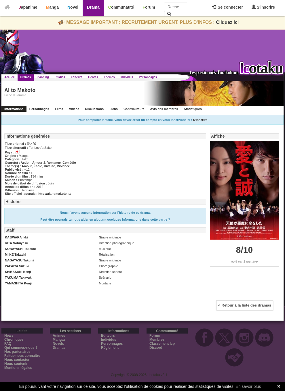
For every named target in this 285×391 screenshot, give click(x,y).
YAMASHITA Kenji (18, 283)
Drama (93, 7)
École (38, 166)
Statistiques (193, 109)
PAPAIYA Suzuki (17, 266)
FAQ (8, 344)
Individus (126, 77)
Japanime (28, 7)
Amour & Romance (46, 162)
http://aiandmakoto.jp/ (54, 193)
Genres (93, 77)
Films (59, 109)
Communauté (121, 7)
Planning (43, 77)
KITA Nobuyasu (16, 243)
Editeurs (108, 336)
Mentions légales (18, 368)
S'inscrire (263, 7)
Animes (59, 336)
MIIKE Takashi (15, 254)
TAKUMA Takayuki (19, 277)
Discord (155, 348)
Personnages (148, 77)
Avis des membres (164, 109)
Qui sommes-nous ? (20, 348)
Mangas (59, 340)
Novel (72, 7)
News (8, 336)
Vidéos (74, 109)
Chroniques (14, 340)
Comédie (69, 162)
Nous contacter (16, 360)
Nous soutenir (16, 364)
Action (26, 162)
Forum (148, 7)
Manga (52, 7)
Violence (63, 166)
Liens (113, 109)
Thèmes (109, 77)
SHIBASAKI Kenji (18, 271)
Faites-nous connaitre (22, 356)
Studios (60, 77)
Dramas (25, 77)
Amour (27, 166)
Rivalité (49, 166)
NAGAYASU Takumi (19, 260)
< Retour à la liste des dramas (244, 305)
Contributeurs (134, 109)
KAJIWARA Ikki (16, 237)
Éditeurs (76, 77)
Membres (157, 340)
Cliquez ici (227, 22)
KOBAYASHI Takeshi (20, 249)
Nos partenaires (17, 352)
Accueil (9, 77)
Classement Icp (162, 344)
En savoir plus (248, 386)
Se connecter (227, 7)
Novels (58, 344)
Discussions (94, 109)
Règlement (110, 348)
